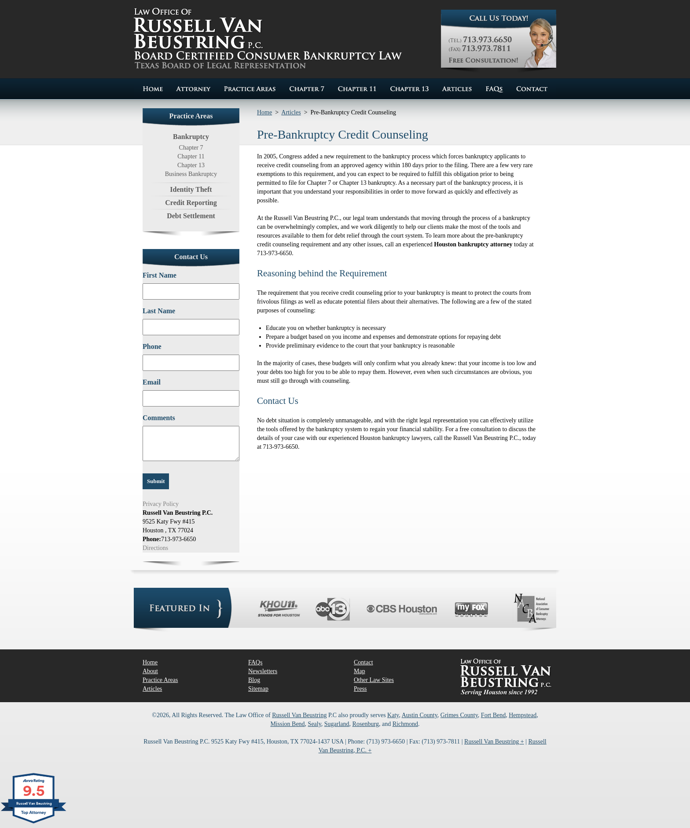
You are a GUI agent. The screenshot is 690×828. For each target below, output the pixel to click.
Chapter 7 (191, 147)
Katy (393, 715)
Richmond (405, 724)
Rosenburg (365, 724)
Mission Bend (287, 724)
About (150, 671)
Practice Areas (160, 680)
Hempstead (522, 715)
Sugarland (336, 724)
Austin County (419, 715)
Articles (291, 112)
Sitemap (258, 688)
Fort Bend (493, 715)
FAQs (255, 662)
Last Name (159, 311)
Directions (155, 548)
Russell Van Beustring (299, 715)
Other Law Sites (374, 680)
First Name (159, 275)
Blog (254, 680)
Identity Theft (191, 189)
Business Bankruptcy (191, 174)
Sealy (314, 724)
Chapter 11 (190, 156)
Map (359, 671)
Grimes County (459, 715)
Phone (152, 346)
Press (360, 688)
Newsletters (262, 671)
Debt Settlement (191, 216)
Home (264, 112)
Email (152, 382)
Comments (159, 417)
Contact (363, 662)
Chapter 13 (191, 165)
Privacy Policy (161, 504)
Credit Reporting (191, 202)
